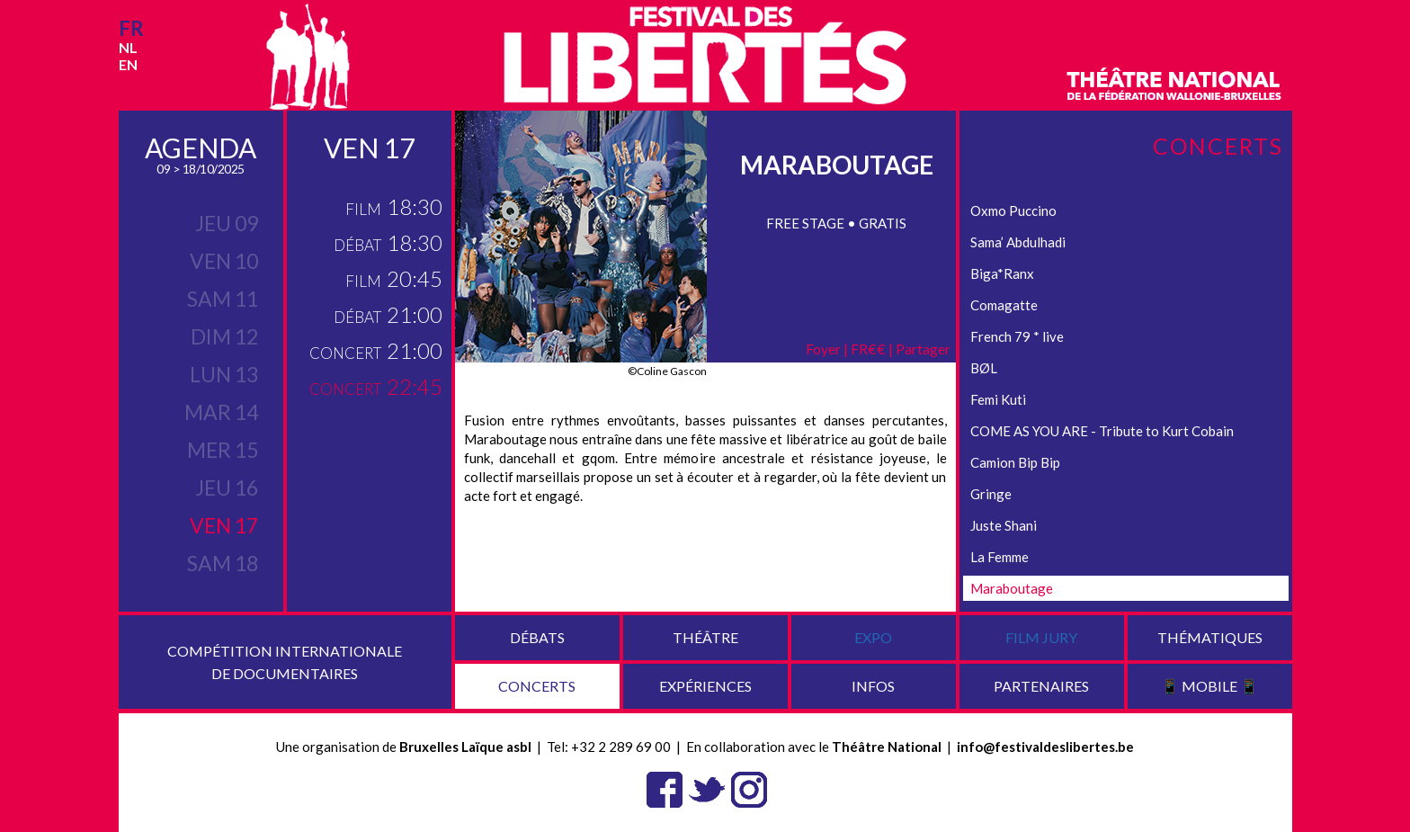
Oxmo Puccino (1013, 210)
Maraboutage (1011, 588)
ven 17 (224, 525)
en (128, 64)
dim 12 (224, 336)
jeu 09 (226, 223)
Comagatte (1004, 305)
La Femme (999, 557)
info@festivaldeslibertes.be (1045, 746)
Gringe (991, 494)
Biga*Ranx (1002, 273)
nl (128, 47)
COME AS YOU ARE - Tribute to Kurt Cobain (1102, 431)
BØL (983, 368)
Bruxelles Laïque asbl (465, 746)
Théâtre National (886, 746)
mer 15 (222, 450)
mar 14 (221, 412)
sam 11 (222, 299)
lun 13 (224, 374)
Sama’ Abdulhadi (1018, 242)
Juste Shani (1003, 525)
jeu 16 (226, 487)
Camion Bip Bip (1015, 462)
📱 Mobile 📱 (1209, 685)
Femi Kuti (998, 399)
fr (131, 28)
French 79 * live (1017, 336)
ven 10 (224, 261)
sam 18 (222, 563)
